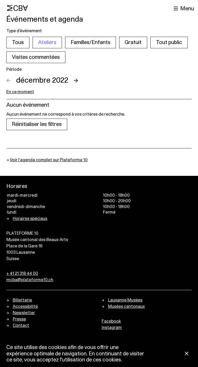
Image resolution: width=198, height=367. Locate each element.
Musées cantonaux (126, 306)
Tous (18, 42)
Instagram (112, 328)
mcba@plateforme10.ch (29, 280)
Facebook (111, 321)
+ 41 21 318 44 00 (22, 273)
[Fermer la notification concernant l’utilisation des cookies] (187, 354)
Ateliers (47, 42)
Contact (21, 325)
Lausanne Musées (125, 300)
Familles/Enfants (90, 42)
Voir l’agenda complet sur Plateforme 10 (49, 160)
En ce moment (20, 92)
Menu (187, 8)
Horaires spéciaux (30, 219)
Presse (19, 319)
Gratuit (133, 42)
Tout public (169, 42)
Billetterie (22, 300)
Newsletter (24, 313)
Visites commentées (36, 57)
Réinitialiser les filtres (37, 124)
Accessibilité (25, 306)
